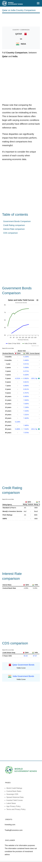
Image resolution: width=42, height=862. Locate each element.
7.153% (26, 411)
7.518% (26, 429)
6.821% (26, 382)
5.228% (17, 422)
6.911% (26, 389)
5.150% (26, 357)
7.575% (26, 432)
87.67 (35, 656)
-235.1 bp (34, 378)
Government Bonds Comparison (17, 221)
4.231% (17, 378)
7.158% (26, 407)
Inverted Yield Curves (14, 800)
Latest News (11, 803)
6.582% (26, 378)
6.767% (26, 393)
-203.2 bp (34, 429)
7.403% (26, 418)
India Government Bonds (23, 676)
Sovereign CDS (12, 794)
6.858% (26, 386)
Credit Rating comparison (14, 225)
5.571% (26, 364)
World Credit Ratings (14, 788)
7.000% (26, 400)
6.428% (26, 375)
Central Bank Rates (13, 791)
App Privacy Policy (13, 806)
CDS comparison (10, 233)
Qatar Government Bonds (23, 665)
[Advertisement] (21, 19)
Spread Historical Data (15, 797)
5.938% (26, 367)
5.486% (17, 429)
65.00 (26, 656)
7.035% (26, 404)
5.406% (26, 360)
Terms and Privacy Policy (16, 809)
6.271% (26, 371)
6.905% (26, 396)
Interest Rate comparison (14, 229)
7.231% (26, 414)
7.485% (26, 425)
